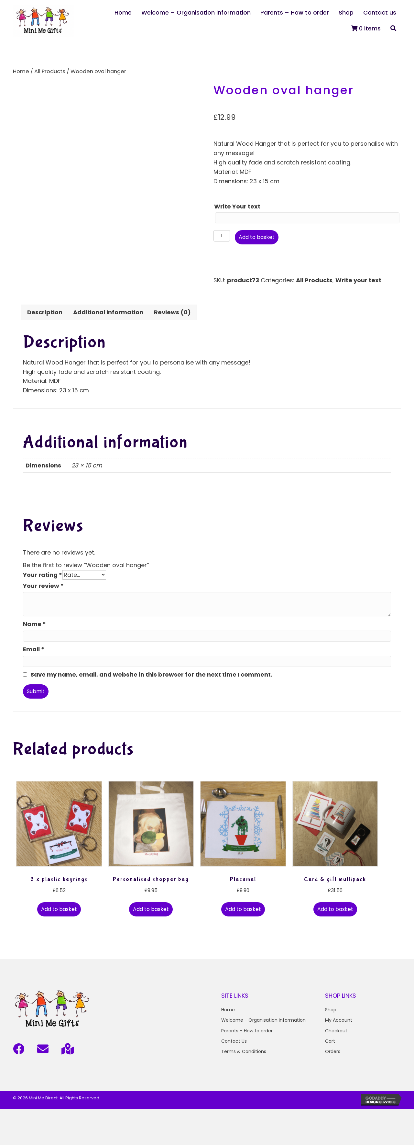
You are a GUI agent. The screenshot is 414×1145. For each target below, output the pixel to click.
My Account (338, 1020)
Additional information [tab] (108, 312)
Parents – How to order (247, 1030)
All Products (49, 71)
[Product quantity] (221, 235)
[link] (123, 13)
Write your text (358, 280)
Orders (332, 1051)
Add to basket (257, 237)
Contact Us (234, 1041)
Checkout (336, 1030)
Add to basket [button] (59, 909)
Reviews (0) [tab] (172, 312)
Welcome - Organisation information (263, 1020)
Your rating (42, 574)
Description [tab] (44, 312)
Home (21, 71)
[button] (393, 29)
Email (33, 649)
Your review (43, 585)
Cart (330, 1041)
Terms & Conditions (243, 1051)
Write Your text (237, 206)
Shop (330, 1009)
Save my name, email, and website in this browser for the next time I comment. (151, 674)
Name (34, 624)
